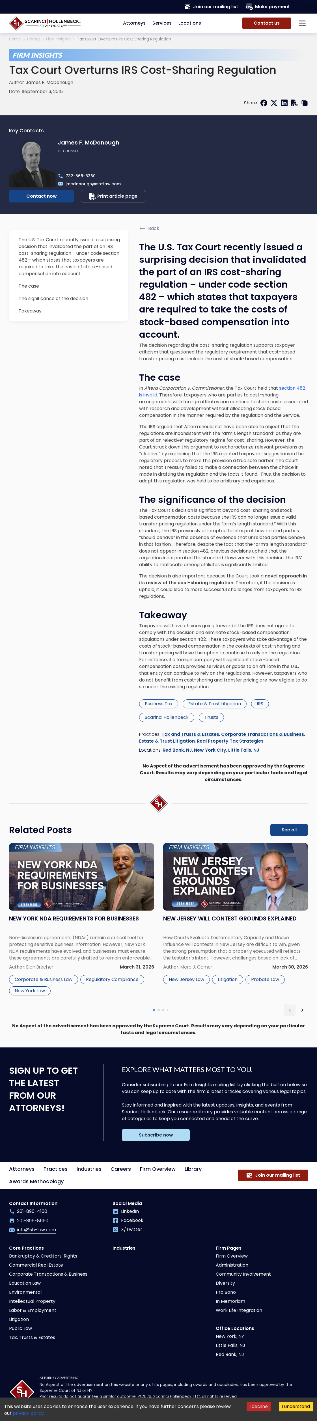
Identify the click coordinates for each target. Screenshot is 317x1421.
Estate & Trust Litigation (214, 703)
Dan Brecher (39, 967)
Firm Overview (158, 1168)
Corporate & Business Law (43, 979)
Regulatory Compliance (112, 979)
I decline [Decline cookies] (258, 1406)
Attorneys (134, 23)
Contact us (267, 23)
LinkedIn (126, 1211)
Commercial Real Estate (36, 1265)
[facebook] (263, 103)
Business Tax (158, 703)
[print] (294, 103)
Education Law (25, 1283)
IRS (260, 703)
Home (15, 39)
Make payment (268, 6)
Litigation (228, 979)
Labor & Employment (32, 1310)
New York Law (30, 990)
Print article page (113, 196)
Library (33, 39)
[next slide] (302, 1010)
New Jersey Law (186, 979)
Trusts (211, 717)
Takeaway (30, 311)
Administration (232, 1265)
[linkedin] (284, 103)
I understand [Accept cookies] (296, 1406)
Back (149, 228)
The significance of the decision (53, 298)
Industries (89, 1168)
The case (29, 286)
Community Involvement (243, 1274)
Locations (189, 23)
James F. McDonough (49, 82)
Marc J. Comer (196, 967)
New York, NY (230, 1336)
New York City (210, 750)
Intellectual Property (32, 1301)
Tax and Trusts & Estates (190, 734)
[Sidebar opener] (302, 23)
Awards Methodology (36, 1181)
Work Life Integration (239, 1310)
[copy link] (304, 103)
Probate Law (265, 979)
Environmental (25, 1292)
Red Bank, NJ (177, 750)
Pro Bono (226, 1292)
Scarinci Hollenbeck (167, 717)
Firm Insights (58, 39)
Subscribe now (156, 1135)
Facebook (128, 1220)
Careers (121, 1168)
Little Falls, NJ (243, 750)
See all (289, 830)
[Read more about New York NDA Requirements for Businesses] (81, 920)
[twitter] (274, 103)
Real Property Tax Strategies (230, 741)
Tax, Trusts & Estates (32, 1337)
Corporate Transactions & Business (262, 734)
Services (162, 23)
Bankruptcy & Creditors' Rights (43, 1256)
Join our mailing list (211, 6)
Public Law (20, 1328)
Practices (56, 1168)
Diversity (225, 1283)
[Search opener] (302, 6)
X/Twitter (127, 1229)
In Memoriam (230, 1301)
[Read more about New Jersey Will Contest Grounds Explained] (235, 920)
